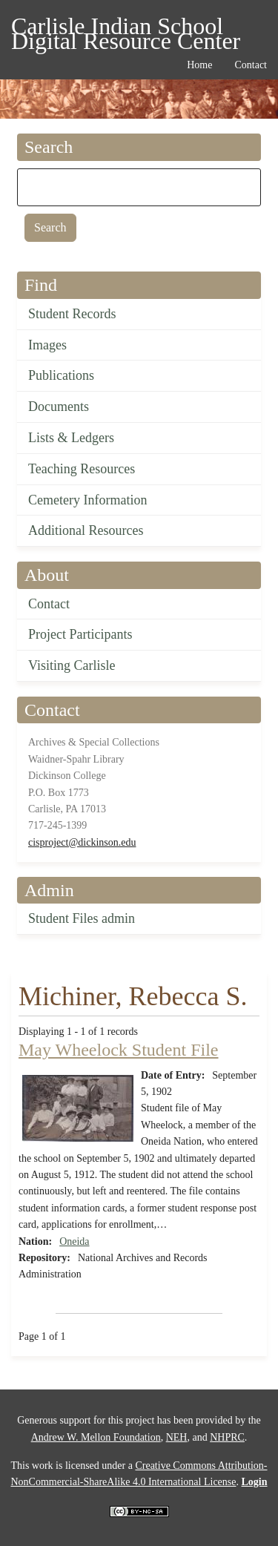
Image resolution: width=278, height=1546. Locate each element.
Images (47, 345)
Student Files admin (81, 918)
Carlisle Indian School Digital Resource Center (125, 29)
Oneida (74, 1241)
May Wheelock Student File (119, 1049)
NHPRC (227, 1437)
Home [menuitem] (199, 64)
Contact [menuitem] (250, 64)
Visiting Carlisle (71, 665)
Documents (58, 406)
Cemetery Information (87, 500)
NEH (177, 1437)
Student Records (72, 313)
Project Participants (80, 634)
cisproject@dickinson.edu (82, 842)
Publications (61, 375)
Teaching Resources (81, 468)
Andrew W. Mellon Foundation (96, 1437)
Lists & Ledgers (71, 437)
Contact (49, 603)
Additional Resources (85, 530)
